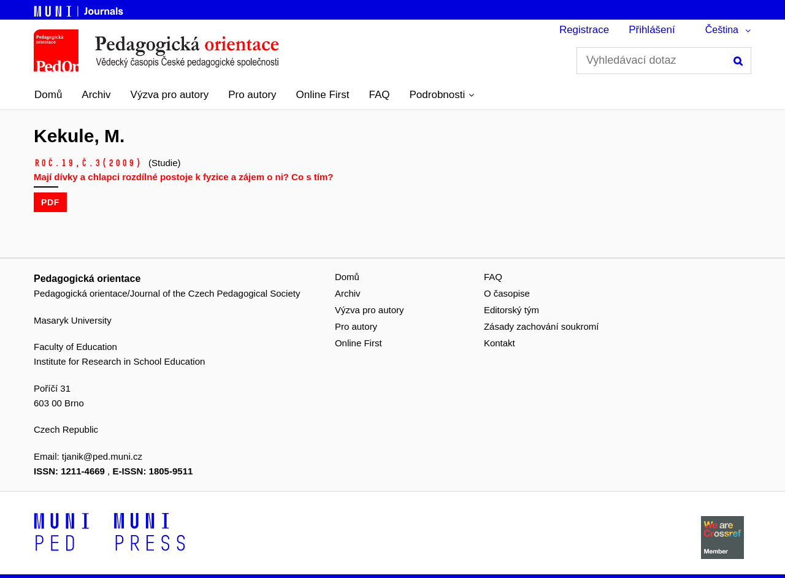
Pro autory (252, 95)
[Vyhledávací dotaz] (663, 60)
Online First (323, 95)
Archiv (96, 95)
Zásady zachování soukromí (541, 326)
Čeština (721, 30)
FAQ (379, 95)
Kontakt (499, 343)
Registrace (584, 30)
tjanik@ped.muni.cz (102, 456)
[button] (442, 95)
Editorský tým (511, 310)
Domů (48, 95)
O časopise (507, 293)
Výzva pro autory (170, 95)
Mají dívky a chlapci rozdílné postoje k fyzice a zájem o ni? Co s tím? (183, 177)
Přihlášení (652, 30)
